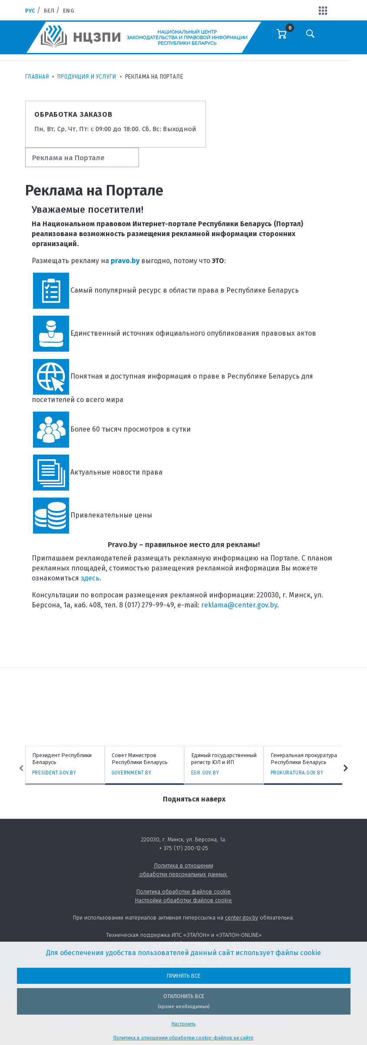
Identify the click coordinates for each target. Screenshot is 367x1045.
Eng (68, 10)
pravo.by (125, 261)
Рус (30, 10)
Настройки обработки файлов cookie (183, 900)
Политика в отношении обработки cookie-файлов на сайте (183, 1038)
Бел (49, 10)
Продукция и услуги (86, 76)
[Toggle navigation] (335, 39)
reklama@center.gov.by (239, 605)
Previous (21, 768)
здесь (90, 578)
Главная (37, 76)
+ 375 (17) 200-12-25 (183, 848)
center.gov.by (241, 917)
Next (346, 768)
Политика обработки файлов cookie (183, 891)
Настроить (183, 1024)
